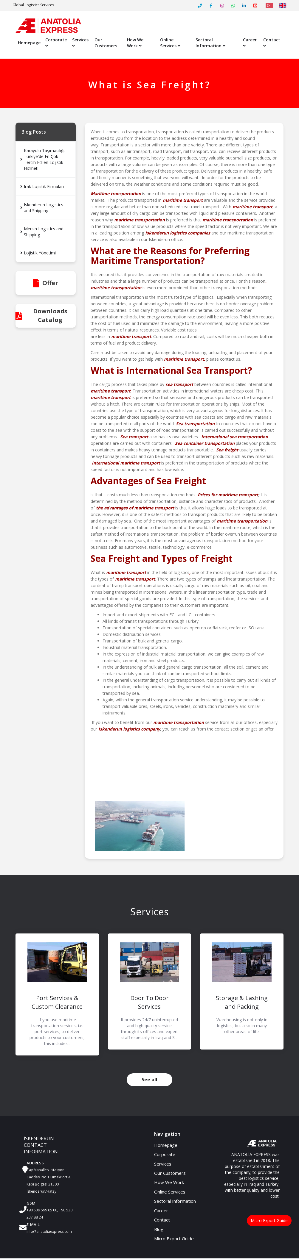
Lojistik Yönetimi (38, 253)
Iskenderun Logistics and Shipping (41, 208)
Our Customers (105, 43)
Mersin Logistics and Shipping (41, 232)
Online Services (170, 43)
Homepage (29, 43)
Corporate (56, 42)
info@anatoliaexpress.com (49, 1231)
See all (149, 1080)
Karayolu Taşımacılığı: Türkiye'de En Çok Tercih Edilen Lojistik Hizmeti (42, 159)
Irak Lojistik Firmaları (42, 187)
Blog (158, 1230)
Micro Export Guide (174, 1239)
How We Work (135, 43)
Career (250, 42)
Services (80, 42)
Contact (271, 42)
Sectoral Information (210, 43)
